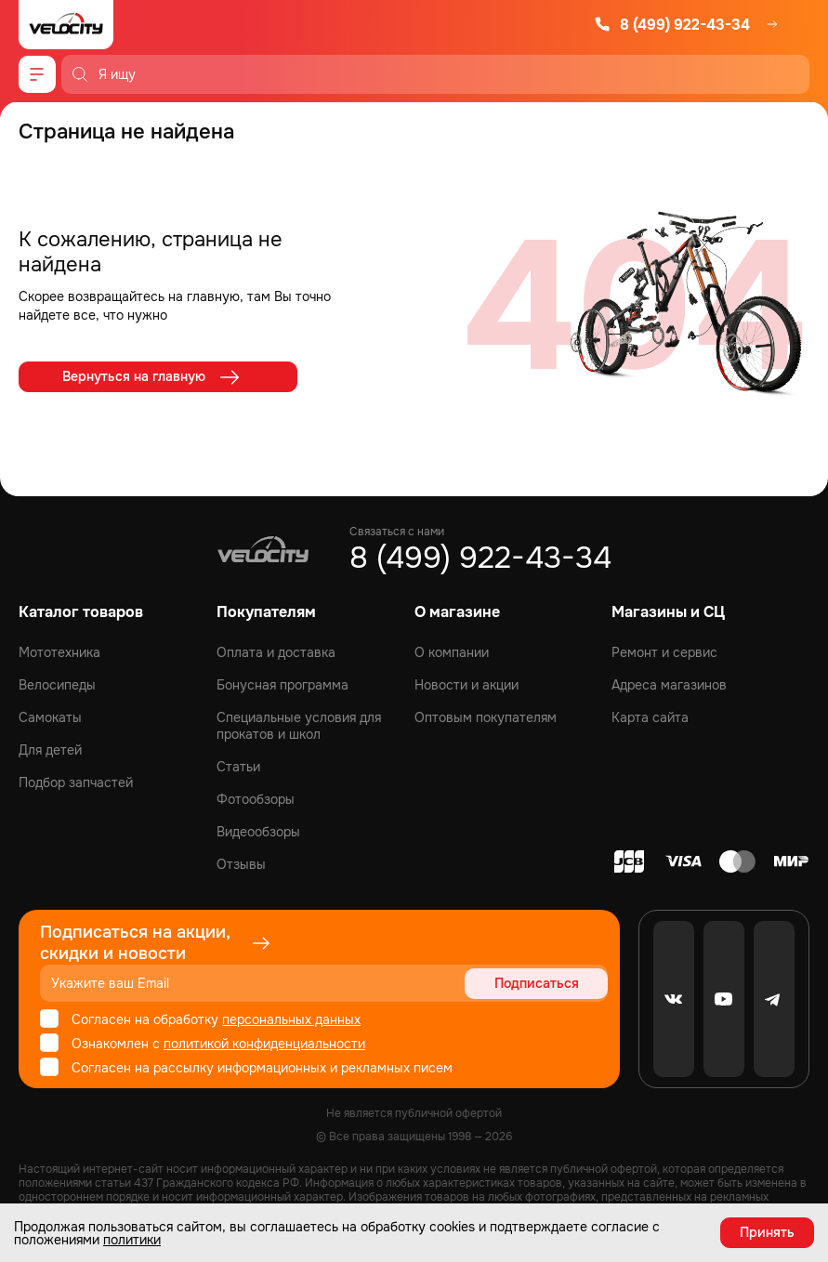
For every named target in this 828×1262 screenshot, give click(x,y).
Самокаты (50, 717)
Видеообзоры (258, 831)
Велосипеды (57, 685)
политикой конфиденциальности (264, 1043)
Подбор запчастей (76, 782)
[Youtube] (723, 999)
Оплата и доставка (276, 652)
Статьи (238, 766)
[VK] (673, 999)
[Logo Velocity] (66, 24)
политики (132, 1239)
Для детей (50, 750)
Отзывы (241, 864)
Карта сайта (650, 717)
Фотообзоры (256, 799)
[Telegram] (774, 999)
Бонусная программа (282, 685)
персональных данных (291, 1019)
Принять (767, 1232)
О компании (451, 652)
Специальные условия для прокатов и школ (299, 726)
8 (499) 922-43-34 (672, 24)
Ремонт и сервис (664, 652)
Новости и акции (466, 685)
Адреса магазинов (669, 685)
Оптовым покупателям (485, 717)
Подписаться (536, 983)
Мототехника (59, 652)
